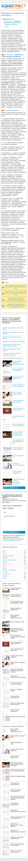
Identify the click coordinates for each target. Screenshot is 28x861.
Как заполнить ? (13, 21)
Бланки (4, 554)
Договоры (5, 558)
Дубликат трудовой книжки (17, 716)
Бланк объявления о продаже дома (16, 588)
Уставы (4, 578)
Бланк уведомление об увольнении (16, 649)
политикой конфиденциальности (13, 540)
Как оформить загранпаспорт (14, 804)
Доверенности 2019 (7, 556)
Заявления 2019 (6, 564)
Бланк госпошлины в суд (17, 622)
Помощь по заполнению (9, 570)
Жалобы (4, 562)
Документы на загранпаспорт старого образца (16, 825)
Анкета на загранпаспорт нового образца (17, 703)
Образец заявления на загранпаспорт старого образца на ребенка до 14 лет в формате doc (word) (16, 293)
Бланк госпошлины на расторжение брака (16, 683)
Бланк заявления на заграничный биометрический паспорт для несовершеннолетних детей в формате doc (15, 299)
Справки (4, 576)
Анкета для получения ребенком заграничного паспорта (16, 671)
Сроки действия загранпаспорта (14, 697)
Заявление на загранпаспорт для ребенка (18, 676)
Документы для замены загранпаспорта (14, 341)
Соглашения (5, 574)
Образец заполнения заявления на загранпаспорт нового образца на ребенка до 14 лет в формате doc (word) (16, 306)
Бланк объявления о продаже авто (16, 609)
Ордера (4, 568)
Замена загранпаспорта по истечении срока (17, 817)
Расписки (5, 572)
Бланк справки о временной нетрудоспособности (18, 363)
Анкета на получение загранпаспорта (13, 358)
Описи (4, 566)
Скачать (6, 26)
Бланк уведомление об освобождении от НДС (18, 441)
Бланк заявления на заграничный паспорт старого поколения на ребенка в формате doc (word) (16, 287)
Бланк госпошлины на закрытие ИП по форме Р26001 (18, 433)
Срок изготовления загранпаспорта (15, 790)
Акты (3, 550)
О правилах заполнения (10, 24)
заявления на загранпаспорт (17, 81)
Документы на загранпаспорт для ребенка (18, 831)
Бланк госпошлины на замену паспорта (16, 643)
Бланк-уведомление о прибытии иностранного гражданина (17, 630)
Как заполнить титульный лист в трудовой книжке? (17, 770)
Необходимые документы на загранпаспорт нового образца (17, 798)
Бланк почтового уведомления (15, 710)
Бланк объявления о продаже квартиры (16, 595)
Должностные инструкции (9, 560)
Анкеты (4, 552)
